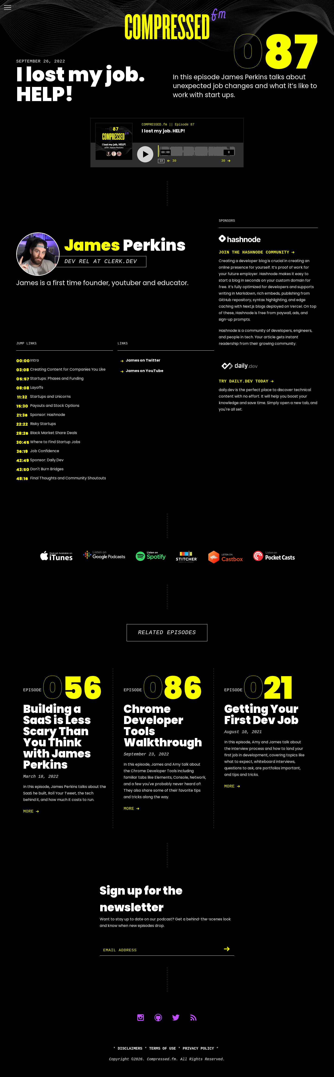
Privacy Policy (198, 1048)
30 (170, 161)
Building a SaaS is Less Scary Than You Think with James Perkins (57, 737)
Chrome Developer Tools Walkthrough (163, 725)
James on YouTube (144, 371)
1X (161, 161)
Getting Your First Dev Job (261, 714)
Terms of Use (162, 1048)
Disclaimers (130, 1048)
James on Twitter (143, 360)
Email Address (120, 950)
